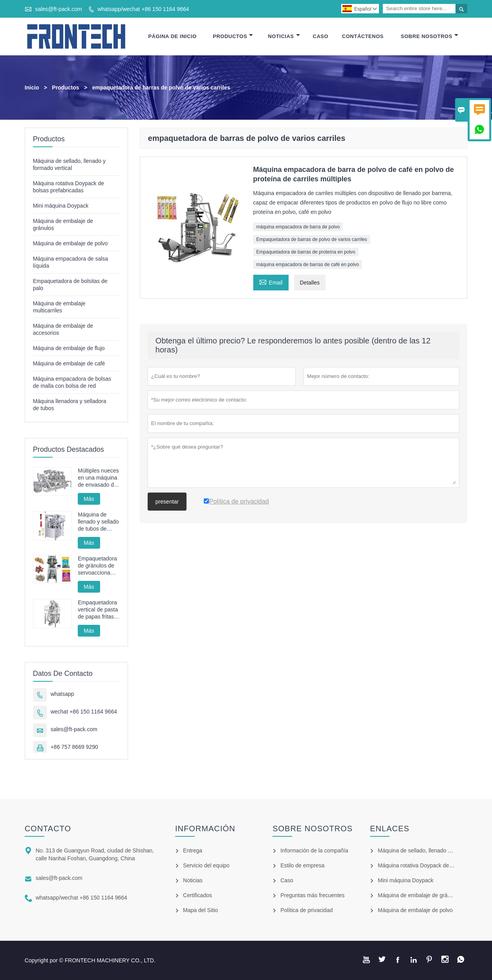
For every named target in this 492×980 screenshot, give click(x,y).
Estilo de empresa (302, 865)
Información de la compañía (314, 850)
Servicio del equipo (206, 865)
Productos (233, 36)
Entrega (192, 850)
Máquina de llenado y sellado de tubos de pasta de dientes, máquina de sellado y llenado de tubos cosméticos (99, 521)
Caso (321, 36)
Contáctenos (363, 36)
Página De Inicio (172, 36)
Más (89, 499)
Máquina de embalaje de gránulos (419, 895)
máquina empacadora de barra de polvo (298, 227)
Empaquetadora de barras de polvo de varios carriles (311, 239)
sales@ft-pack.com (58, 9)
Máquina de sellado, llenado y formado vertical (434, 850)
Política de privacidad (306, 910)
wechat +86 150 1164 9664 (84, 711)
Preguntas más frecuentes (312, 895)
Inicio (32, 87)
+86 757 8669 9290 (74, 747)
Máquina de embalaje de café (69, 363)
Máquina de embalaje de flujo (69, 348)
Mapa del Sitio (200, 910)
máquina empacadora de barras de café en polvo (307, 264)
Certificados (197, 895)
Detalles (310, 282)
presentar (167, 501)
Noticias (284, 36)
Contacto (48, 828)
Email (271, 281)
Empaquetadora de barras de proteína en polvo (305, 252)
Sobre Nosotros (429, 36)
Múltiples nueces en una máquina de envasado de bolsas (98, 477)
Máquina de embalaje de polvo (70, 243)
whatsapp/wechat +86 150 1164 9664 (143, 9)
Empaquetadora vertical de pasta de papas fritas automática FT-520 (98, 609)
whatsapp (62, 694)
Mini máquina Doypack (61, 206)
